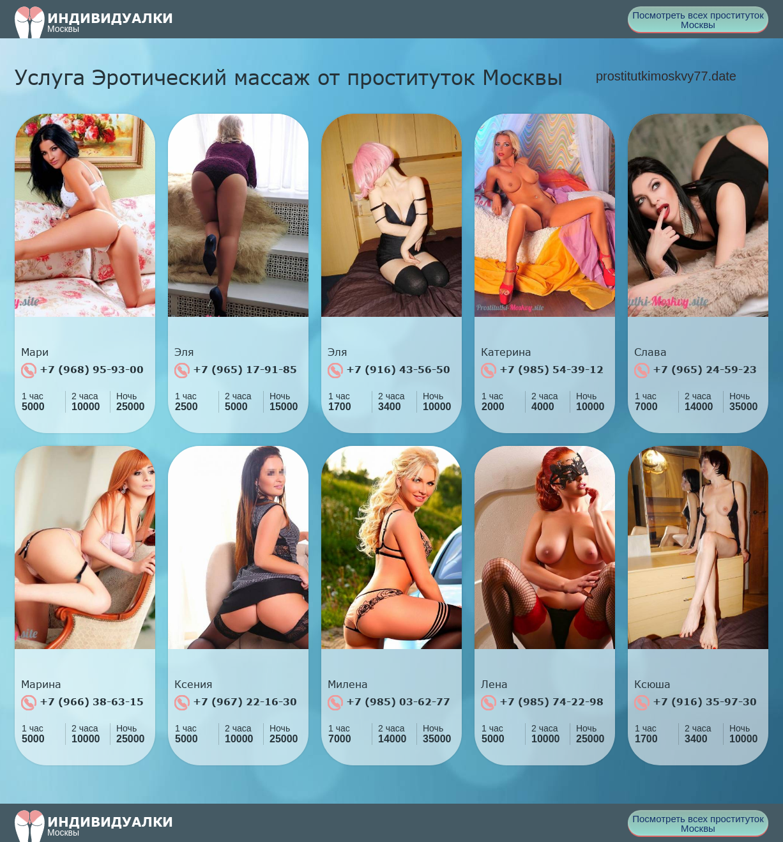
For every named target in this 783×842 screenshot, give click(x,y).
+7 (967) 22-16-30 (235, 702)
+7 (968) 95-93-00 (82, 370)
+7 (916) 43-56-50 (389, 370)
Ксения (193, 684)
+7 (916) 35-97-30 (695, 702)
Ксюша (652, 684)
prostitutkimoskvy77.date (666, 76)
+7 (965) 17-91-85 (235, 370)
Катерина (506, 352)
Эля (184, 352)
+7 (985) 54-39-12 (542, 370)
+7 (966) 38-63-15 (82, 702)
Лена (494, 684)
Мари (35, 352)
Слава (650, 352)
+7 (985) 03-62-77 (389, 702)
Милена (348, 684)
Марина (41, 684)
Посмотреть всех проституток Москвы (698, 20)
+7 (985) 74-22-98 (542, 702)
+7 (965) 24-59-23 (695, 370)
